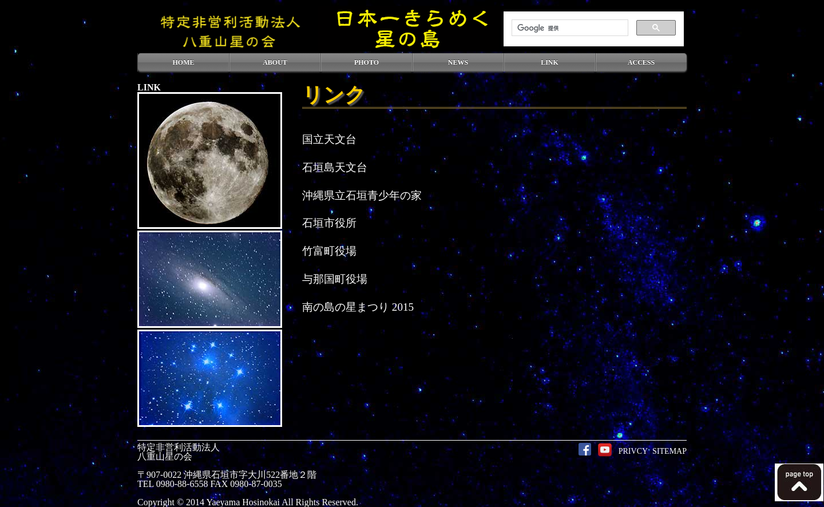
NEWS (458, 62)
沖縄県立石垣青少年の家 (362, 195)
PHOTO (366, 62)
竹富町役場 (329, 251)
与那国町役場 (334, 279)
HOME (184, 62)
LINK (549, 62)
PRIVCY (633, 451)
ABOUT (275, 62)
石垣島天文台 (334, 167)
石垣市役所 (329, 223)
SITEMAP (669, 451)
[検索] (568, 28)
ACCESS (641, 62)
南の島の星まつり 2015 (358, 307)
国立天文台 (329, 139)
